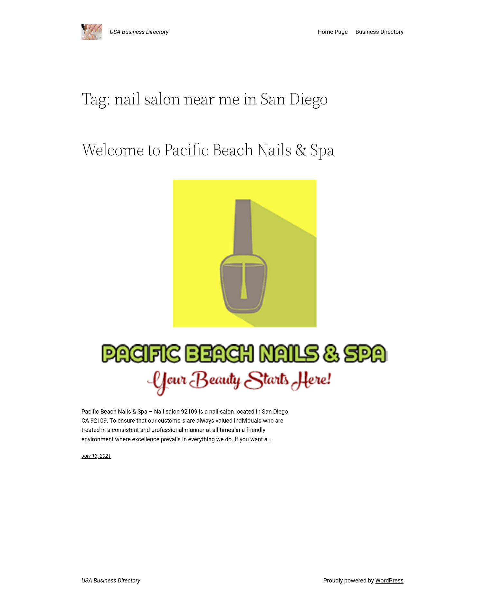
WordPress (390, 580)
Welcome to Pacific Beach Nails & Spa (208, 149)
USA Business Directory (139, 31)
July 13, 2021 (96, 456)
